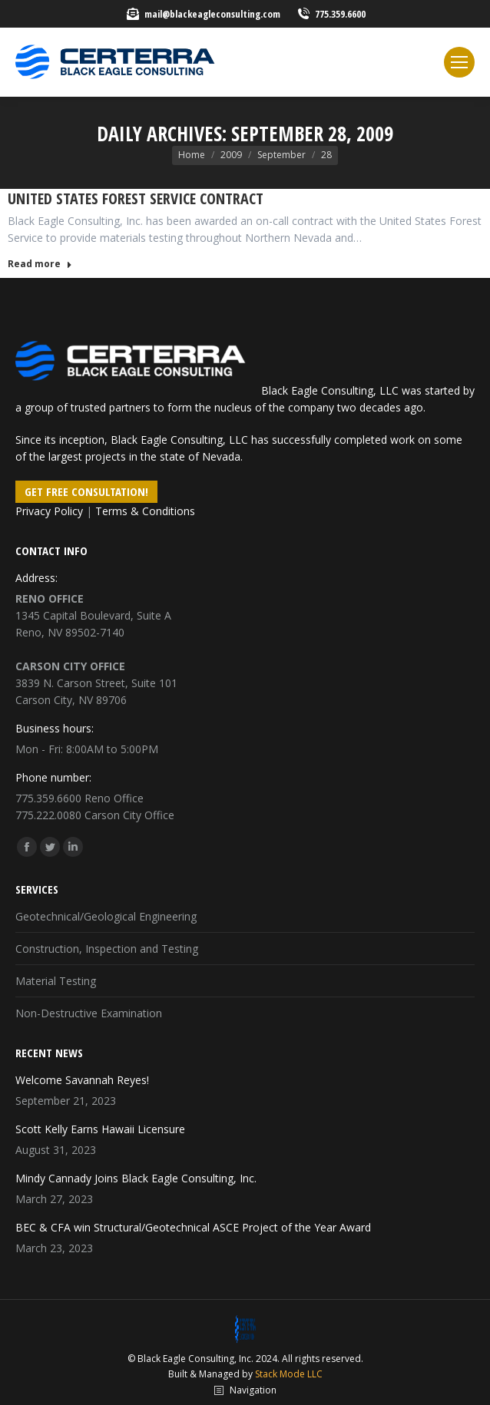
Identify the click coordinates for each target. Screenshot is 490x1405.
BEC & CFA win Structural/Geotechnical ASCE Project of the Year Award (193, 1227)
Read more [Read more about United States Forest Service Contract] (40, 264)
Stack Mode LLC (289, 1373)
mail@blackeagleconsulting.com (212, 14)
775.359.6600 (340, 14)
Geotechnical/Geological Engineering (106, 916)
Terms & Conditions (145, 511)
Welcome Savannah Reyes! (82, 1080)
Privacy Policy (49, 511)
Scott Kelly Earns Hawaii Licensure (100, 1129)
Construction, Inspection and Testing (106, 948)
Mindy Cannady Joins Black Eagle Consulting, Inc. (136, 1178)
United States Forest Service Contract (135, 198)
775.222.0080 (48, 815)
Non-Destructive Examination (88, 1013)
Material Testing (55, 981)
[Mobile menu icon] (459, 62)
